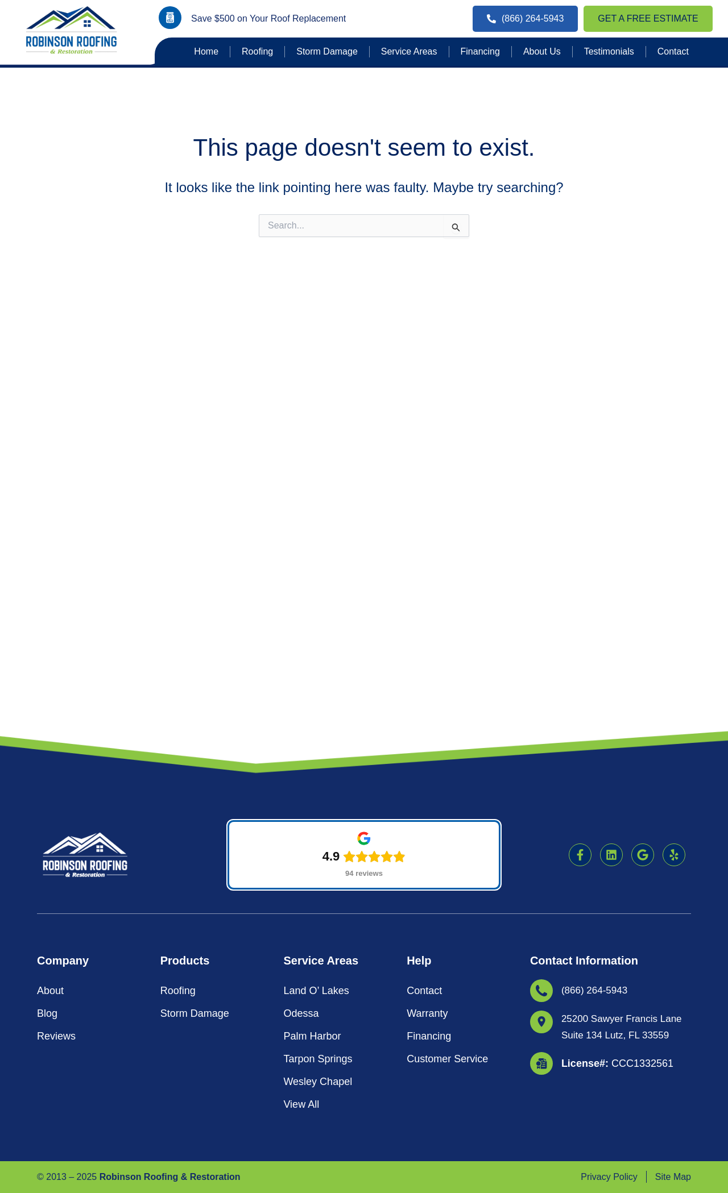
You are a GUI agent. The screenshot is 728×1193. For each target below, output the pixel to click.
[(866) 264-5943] (541, 762)
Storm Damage (327, 51)
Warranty (427, 785)
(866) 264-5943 (596, 762)
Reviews (56, 807)
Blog (47, 785)
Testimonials (609, 51)
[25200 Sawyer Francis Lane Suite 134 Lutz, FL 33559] (541, 793)
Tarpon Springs (317, 830)
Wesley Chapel (317, 853)
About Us (542, 51)
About (50, 762)
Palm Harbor (312, 807)
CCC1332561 (617, 833)
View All (301, 876)
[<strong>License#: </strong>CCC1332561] (541, 833)
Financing (480, 51)
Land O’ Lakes (316, 762)
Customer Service (447, 830)
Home (206, 51)
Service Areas (409, 51)
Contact (673, 51)
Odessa (300, 785)
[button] (364, 971)
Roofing (257, 51)
